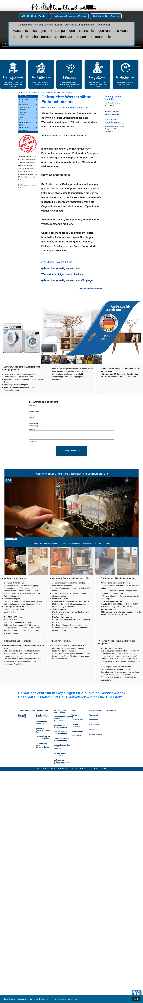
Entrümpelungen (62, 30)
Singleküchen (23, 104)
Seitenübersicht (102, 36)
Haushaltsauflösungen (29, 30)
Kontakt (59, 24)
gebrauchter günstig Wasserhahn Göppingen (67, 280)
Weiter (14, 539)
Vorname (32, 406)
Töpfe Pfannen (23, 127)
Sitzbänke (22, 117)
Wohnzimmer (77, 715)
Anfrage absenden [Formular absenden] (71, 451)
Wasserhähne (67, 92)
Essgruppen (23, 112)
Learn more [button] (72, 999)
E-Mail (31, 417)
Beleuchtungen (95, 734)
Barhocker (22, 109)
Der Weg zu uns (73, 24)
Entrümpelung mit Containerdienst (43, 738)
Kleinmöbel (76, 736)
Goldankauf (63, 36)
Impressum (89, 24)
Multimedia (93, 720)
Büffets (21, 125)
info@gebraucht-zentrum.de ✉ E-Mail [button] (69, 16)
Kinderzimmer (77, 731)
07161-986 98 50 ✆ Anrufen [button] (33, 16)
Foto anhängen (34, 423)
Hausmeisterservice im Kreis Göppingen (61, 747)
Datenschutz (103, 24)
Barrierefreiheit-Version (30, 24)
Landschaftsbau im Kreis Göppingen (61, 739)
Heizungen (93, 729)
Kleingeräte (94, 724)
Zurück (7, 539)
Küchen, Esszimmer (52, 92)
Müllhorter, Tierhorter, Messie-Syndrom (43, 730)
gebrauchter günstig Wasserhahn (60, 268)
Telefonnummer (34, 411)
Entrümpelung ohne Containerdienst (42, 745)
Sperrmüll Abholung (22, 716)
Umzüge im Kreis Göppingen (60, 754)
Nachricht (32, 429)
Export (81, 36)
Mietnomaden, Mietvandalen (41, 722)
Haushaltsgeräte (38, 36)
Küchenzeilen (23, 99)
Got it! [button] (136, 999)
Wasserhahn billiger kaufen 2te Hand (62, 274)
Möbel (17, 36)
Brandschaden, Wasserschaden (42, 716)
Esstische (22, 120)
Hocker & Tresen (24, 107)
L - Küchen (22, 102)
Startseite (48, 24)
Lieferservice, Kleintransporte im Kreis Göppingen (61, 762)
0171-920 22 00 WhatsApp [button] (106, 16)
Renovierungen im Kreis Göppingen (61, 726)
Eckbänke (22, 115)
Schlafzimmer (77, 720)
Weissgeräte (94, 715)
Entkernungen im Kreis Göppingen (60, 733)
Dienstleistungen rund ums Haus (103, 30)
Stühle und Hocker (25, 122)
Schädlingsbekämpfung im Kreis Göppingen (61, 718)
